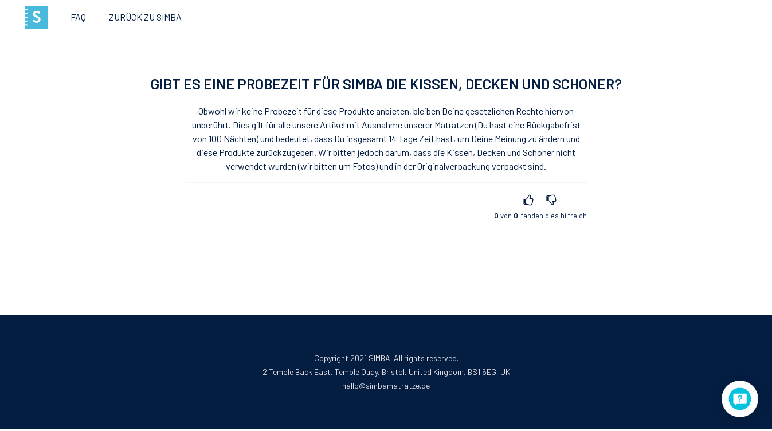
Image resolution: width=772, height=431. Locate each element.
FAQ (78, 16)
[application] (740, 399)
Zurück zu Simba (145, 16)
